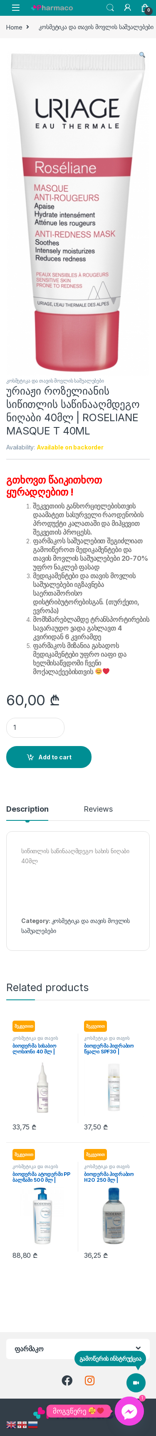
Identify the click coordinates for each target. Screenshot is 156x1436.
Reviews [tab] (98, 809)
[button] (142, 55)
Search (110, 7)
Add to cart (55, 757)
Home (14, 26)
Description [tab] (27, 809)
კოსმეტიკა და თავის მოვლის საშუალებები (55, 381)
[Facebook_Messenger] (129, 1411)
